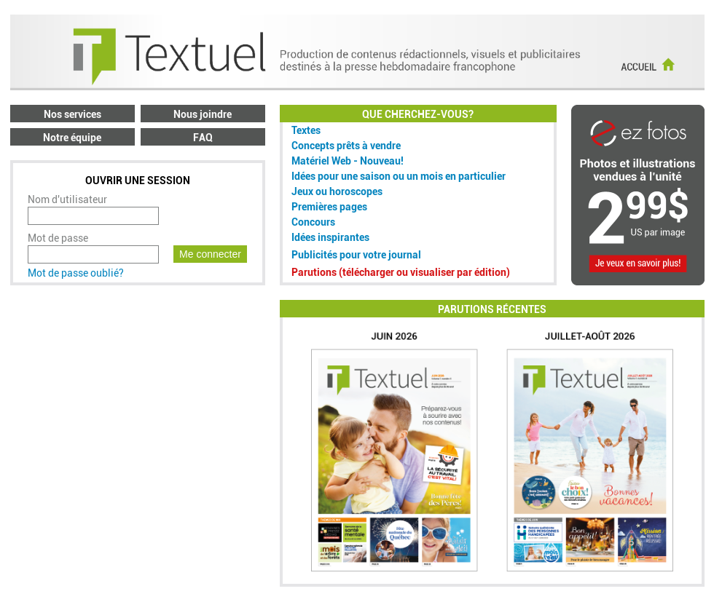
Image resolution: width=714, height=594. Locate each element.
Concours (313, 222)
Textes (306, 130)
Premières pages (329, 207)
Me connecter (210, 254)
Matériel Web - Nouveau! (347, 161)
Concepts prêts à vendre (346, 145)
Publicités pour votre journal (356, 255)
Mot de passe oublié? (76, 273)
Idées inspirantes (330, 237)
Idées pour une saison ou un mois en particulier (398, 176)
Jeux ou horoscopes (336, 191)
